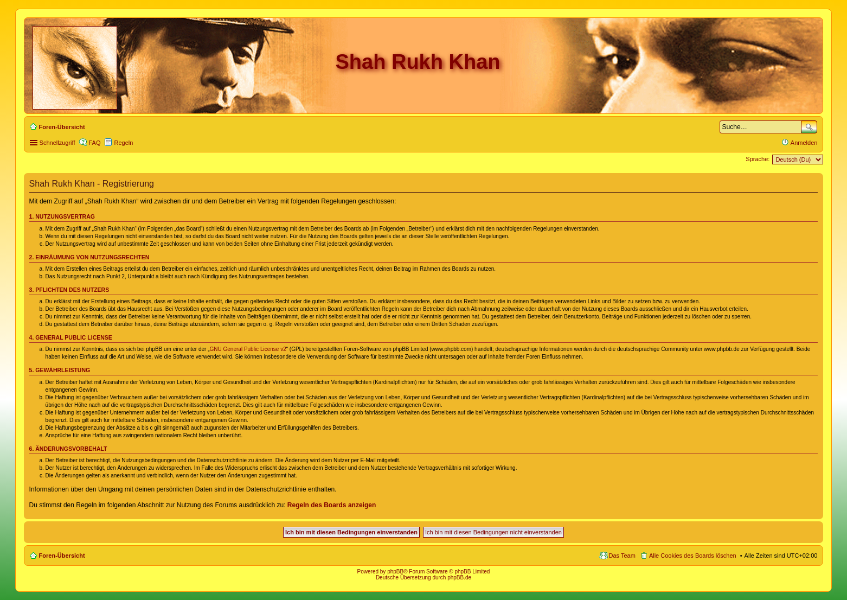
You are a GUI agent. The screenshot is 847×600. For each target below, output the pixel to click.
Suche (809, 126)
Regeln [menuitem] (123, 142)
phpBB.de (459, 577)
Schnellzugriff (57, 142)
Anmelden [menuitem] (804, 142)
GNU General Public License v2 (248, 349)
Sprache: (757, 159)
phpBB (395, 572)
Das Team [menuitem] (622, 555)
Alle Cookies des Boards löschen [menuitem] (692, 555)
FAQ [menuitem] (94, 142)
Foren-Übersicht (62, 555)
